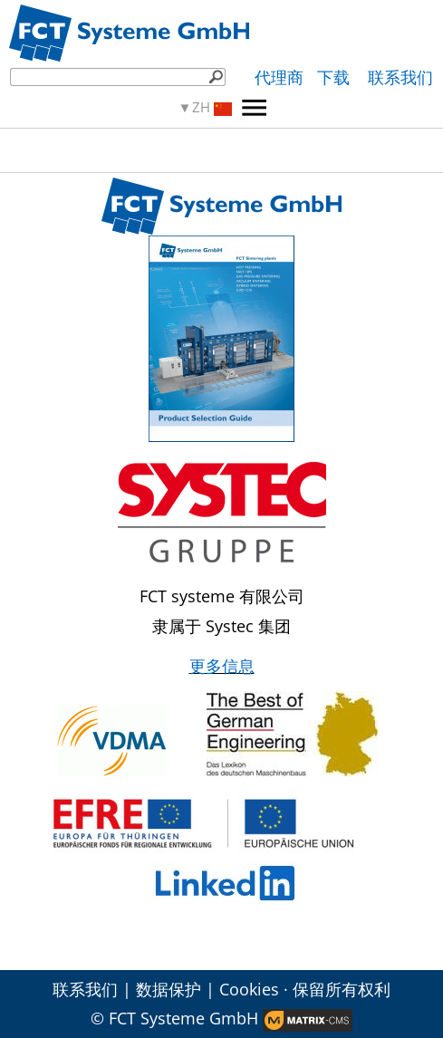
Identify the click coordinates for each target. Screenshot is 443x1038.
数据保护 (168, 989)
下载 (335, 77)
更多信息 (222, 666)
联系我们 (400, 77)
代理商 (279, 77)
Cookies (249, 989)
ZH (212, 107)
